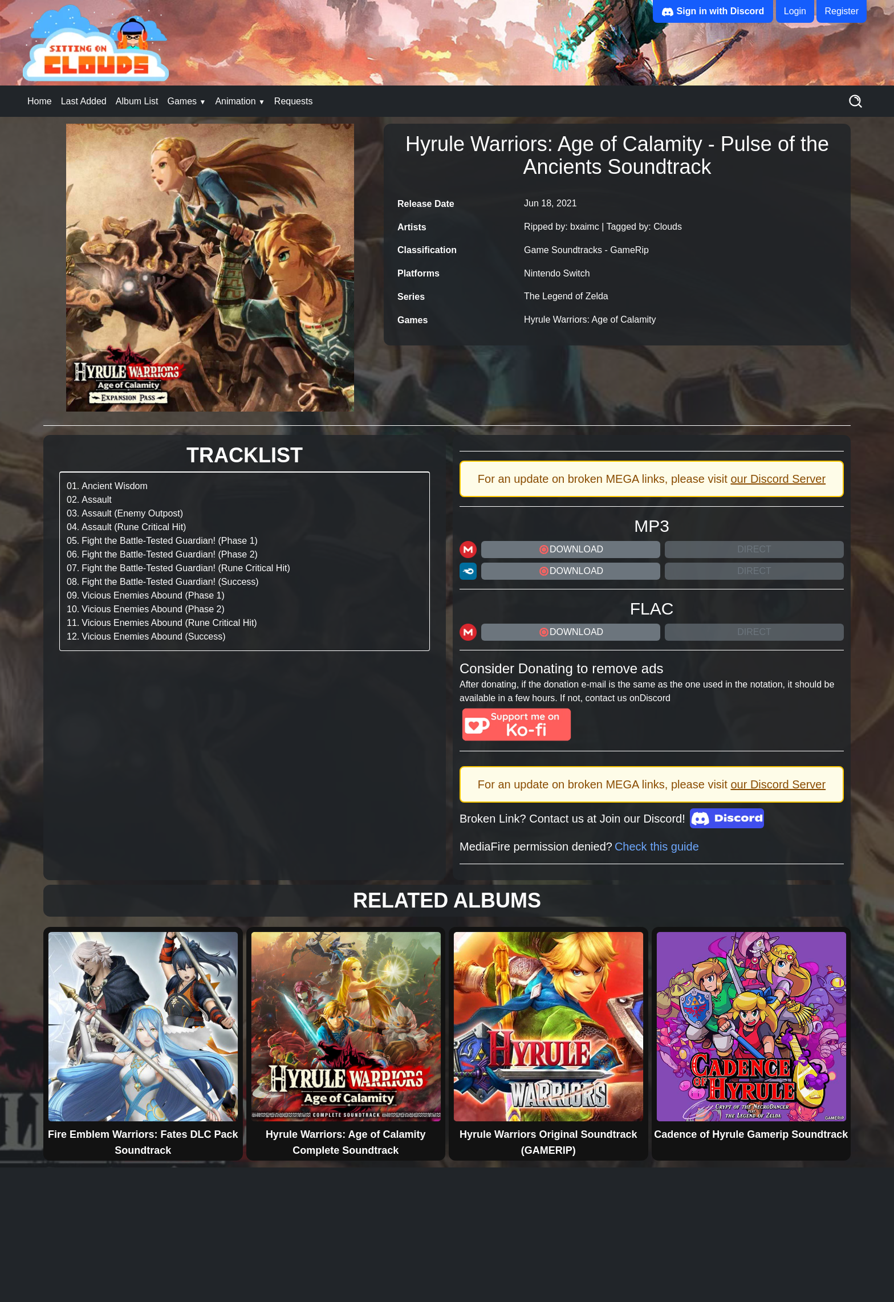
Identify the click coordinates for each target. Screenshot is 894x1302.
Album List (137, 101)
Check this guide (657, 846)
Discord (655, 698)
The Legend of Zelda (566, 296)
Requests (293, 101)
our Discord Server (778, 479)
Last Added (84, 101)
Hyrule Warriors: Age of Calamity (590, 319)
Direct (754, 549)
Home (39, 101)
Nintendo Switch (557, 273)
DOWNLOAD (570, 549)
